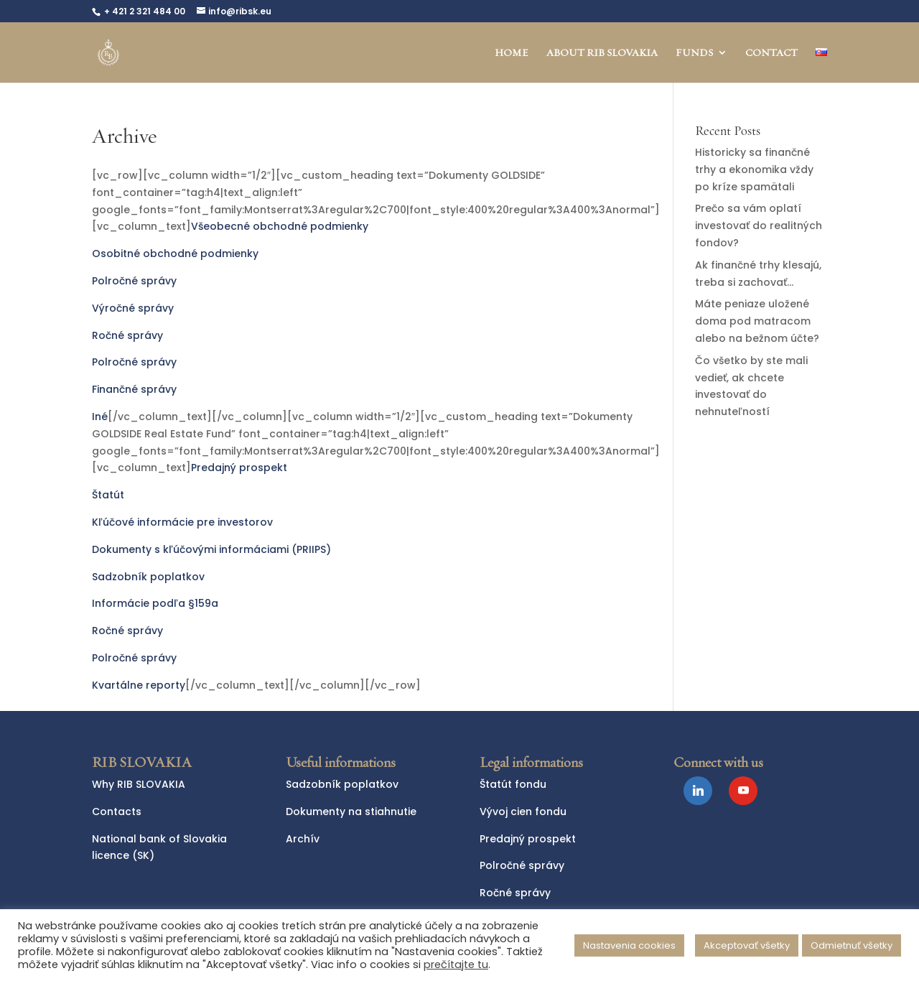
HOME (511, 52)
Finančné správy (134, 389)
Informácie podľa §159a (155, 603)
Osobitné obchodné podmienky (175, 253)
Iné (100, 416)
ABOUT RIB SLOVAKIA (602, 52)
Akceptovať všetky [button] (747, 945)
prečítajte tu (456, 964)
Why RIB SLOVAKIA (138, 784)
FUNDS (694, 52)
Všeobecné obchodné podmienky (279, 226)
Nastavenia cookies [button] (629, 945)
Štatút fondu (513, 784)
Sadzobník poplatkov (148, 576)
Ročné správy (127, 335)
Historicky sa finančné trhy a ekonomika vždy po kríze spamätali (754, 169)
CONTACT (771, 52)
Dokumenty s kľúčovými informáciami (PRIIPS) (211, 549)
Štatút (108, 495)
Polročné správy (134, 281)
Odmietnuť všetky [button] (851, 945)
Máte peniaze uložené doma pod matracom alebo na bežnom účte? (757, 321)
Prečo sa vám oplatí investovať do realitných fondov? (758, 225)
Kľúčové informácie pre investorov (182, 522)
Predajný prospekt (239, 467)
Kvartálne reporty (138, 685)
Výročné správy (133, 308)
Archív (302, 839)
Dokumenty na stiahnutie (351, 811)
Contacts (116, 811)
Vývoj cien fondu (523, 811)
